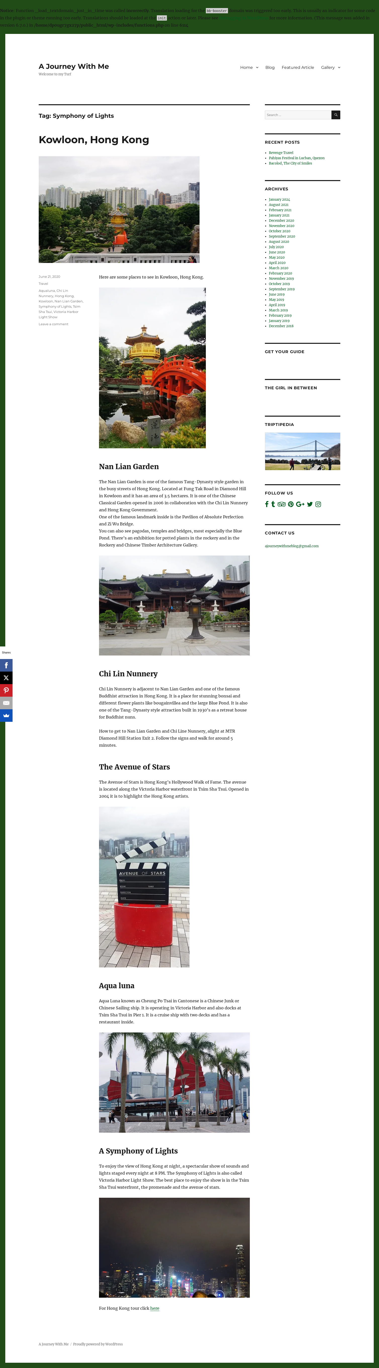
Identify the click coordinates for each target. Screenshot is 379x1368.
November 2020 (281, 226)
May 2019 (276, 300)
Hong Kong (64, 296)
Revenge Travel (281, 153)
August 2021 (279, 205)
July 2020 (276, 247)
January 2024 (279, 199)
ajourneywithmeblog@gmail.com (292, 546)
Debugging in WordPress (243, 17)
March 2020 (278, 268)
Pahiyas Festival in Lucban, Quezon (297, 158)
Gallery (328, 67)
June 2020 (277, 252)
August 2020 (279, 242)
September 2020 (282, 236)
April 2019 (277, 305)
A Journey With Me (74, 66)
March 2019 (278, 310)
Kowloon (46, 301)
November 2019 (281, 279)
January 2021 (279, 215)
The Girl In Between (291, 388)
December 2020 (281, 220)
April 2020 (277, 263)
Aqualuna (47, 291)
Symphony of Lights (55, 306)
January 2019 (279, 321)
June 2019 (277, 294)
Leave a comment (53, 324)
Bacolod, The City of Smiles (290, 163)
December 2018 (281, 326)
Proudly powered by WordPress (98, 1344)
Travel (43, 284)
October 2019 (279, 284)
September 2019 (282, 289)
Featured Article (298, 67)
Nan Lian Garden (69, 301)
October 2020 (279, 231)
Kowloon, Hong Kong (94, 139)
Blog (270, 67)
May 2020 (277, 257)
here (154, 1308)
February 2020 (280, 273)
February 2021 (280, 210)
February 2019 (280, 315)
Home (246, 67)
